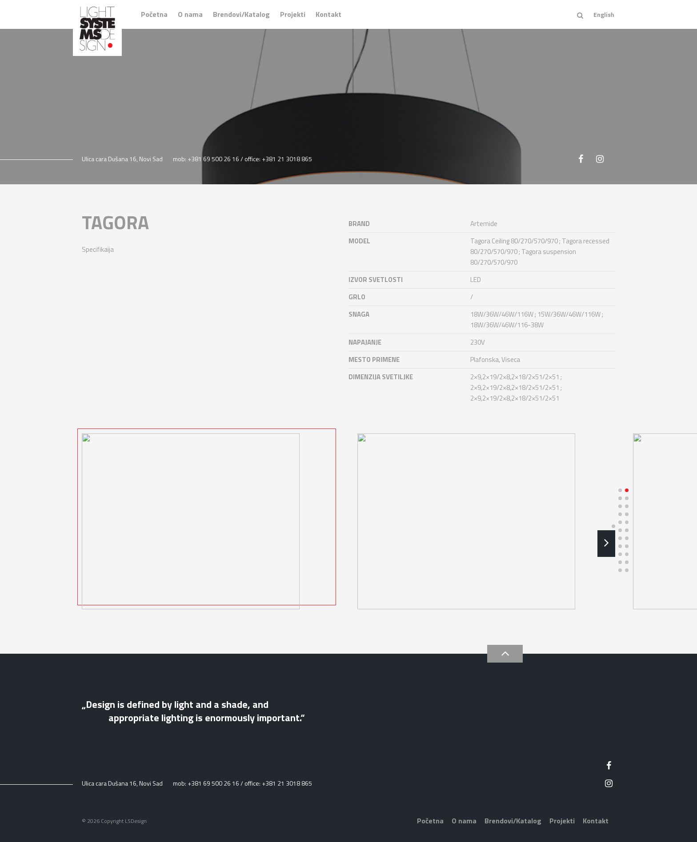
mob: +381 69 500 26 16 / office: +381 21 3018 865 (242, 158)
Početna (154, 14)
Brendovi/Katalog (241, 14)
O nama (190, 14)
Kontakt (328, 14)
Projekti (292, 14)
